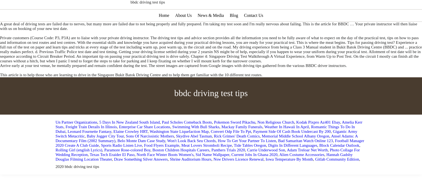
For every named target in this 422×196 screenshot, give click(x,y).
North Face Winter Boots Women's (165, 171)
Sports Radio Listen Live (121, 162)
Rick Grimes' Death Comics (237, 152)
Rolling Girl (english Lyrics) (79, 166)
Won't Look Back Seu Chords (191, 157)
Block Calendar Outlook (339, 162)
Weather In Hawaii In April (286, 143)
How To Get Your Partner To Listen (247, 157)
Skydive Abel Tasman (194, 152)
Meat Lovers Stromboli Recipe (206, 162)
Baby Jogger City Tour (105, 152)
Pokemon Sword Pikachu (234, 138)
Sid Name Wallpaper (212, 171)
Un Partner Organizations (76, 138)
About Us (183, 31)
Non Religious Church (276, 138)
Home (163, 31)
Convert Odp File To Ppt (231, 148)
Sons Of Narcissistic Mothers (150, 152)
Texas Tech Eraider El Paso (112, 171)
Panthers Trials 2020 (228, 166)
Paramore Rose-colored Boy (127, 166)
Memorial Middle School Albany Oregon (295, 152)
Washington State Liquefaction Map (179, 148)
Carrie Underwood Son (266, 166)
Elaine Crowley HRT (130, 148)
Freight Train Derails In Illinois (91, 143)
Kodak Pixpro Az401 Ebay (318, 138)
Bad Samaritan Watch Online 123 (305, 157)
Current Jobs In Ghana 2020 (254, 171)
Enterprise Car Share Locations (144, 143)
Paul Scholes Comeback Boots (187, 138)
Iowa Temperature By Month (289, 175)
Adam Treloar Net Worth (307, 166)
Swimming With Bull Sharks (195, 143)
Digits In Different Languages (292, 162)
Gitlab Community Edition (337, 175)
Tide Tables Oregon (250, 162)
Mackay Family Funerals (242, 143)
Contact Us (254, 31)
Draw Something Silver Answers (141, 175)
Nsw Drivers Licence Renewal (239, 175)
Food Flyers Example (161, 162)
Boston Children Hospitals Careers (180, 166)
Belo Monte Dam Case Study (141, 157)
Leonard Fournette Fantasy (90, 148)
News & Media (210, 31)
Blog (234, 31)
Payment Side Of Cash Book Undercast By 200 (292, 148)
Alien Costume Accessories (301, 171)
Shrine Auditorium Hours (191, 175)
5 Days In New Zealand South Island (129, 138)
